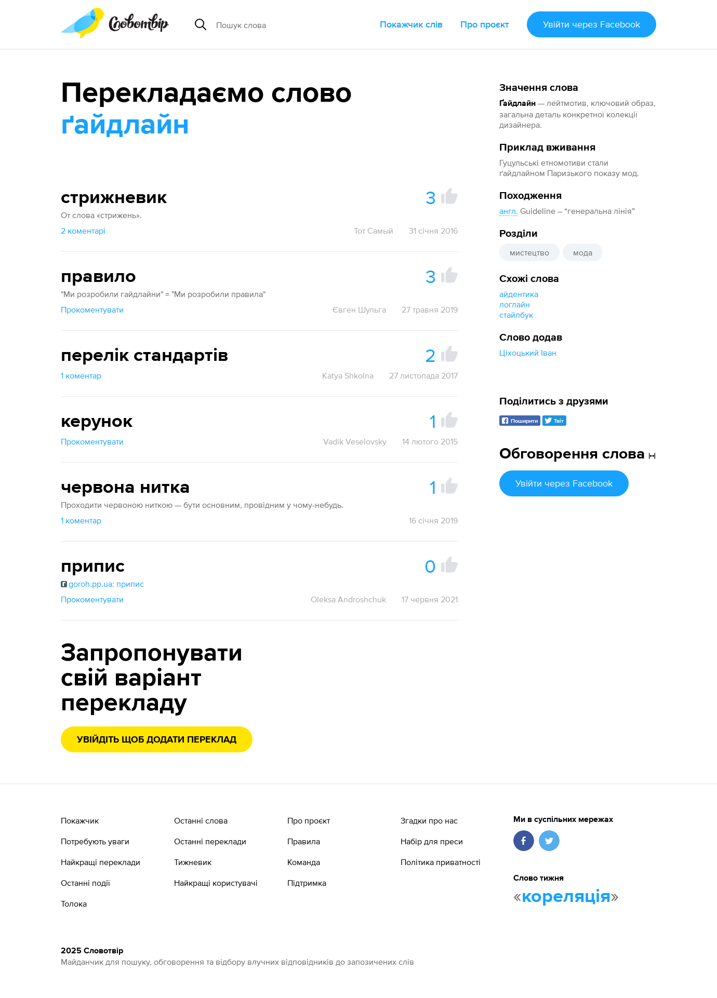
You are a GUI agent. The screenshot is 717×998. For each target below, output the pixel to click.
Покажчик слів (411, 24)
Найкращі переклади (100, 862)
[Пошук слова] (289, 24)
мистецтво (529, 252)
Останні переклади (210, 841)
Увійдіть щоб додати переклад (156, 740)
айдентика (518, 294)
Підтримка (306, 882)
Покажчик (80, 820)
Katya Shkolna (348, 375)
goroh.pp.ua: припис (102, 583)
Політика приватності (441, 862)
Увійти (591, 24)
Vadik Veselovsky (355, 441)
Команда (303, 862)
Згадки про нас (429, 820)
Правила (303, 841)
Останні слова (201, 820)
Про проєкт (484, 24)
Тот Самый (373, 230)
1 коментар (81, 375)
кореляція (566, 896)
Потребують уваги (95, 841)
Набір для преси (432, 841)
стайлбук (516, 314)
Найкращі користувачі (216, 882)
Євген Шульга (359, 309)
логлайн (514, 304)
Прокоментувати (92, 309)
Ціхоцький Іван (527, 352)
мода (582, 252)
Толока (74, 903)
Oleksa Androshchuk (348, 599)
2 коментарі (83, 230)
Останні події (85, 882)
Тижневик (192, 862)
